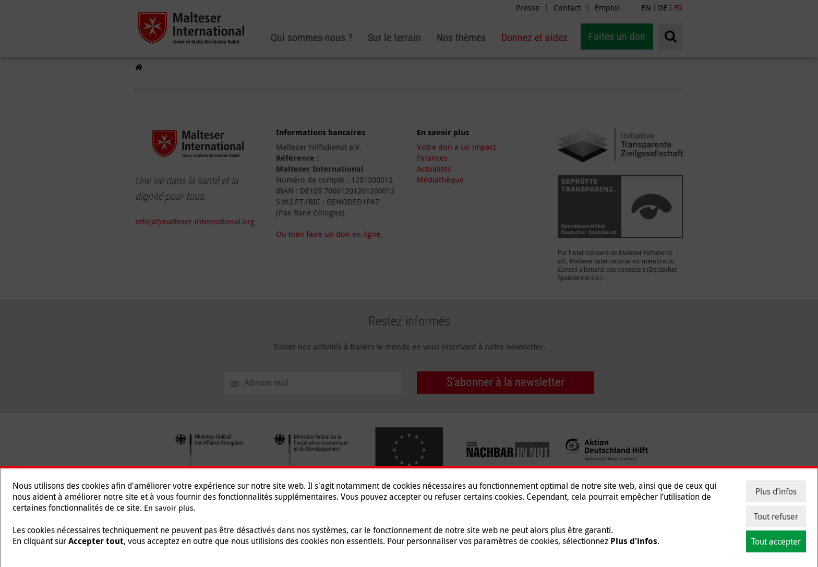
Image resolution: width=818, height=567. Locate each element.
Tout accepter (776, 541)
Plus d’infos (776, 491)
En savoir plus (169, 507)
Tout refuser (776, 516)
